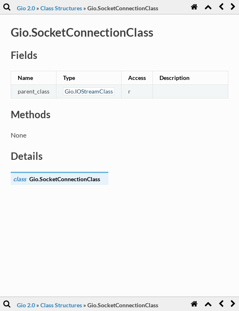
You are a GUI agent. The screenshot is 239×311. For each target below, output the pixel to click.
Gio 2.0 (26, 8)
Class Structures (61, 8)
